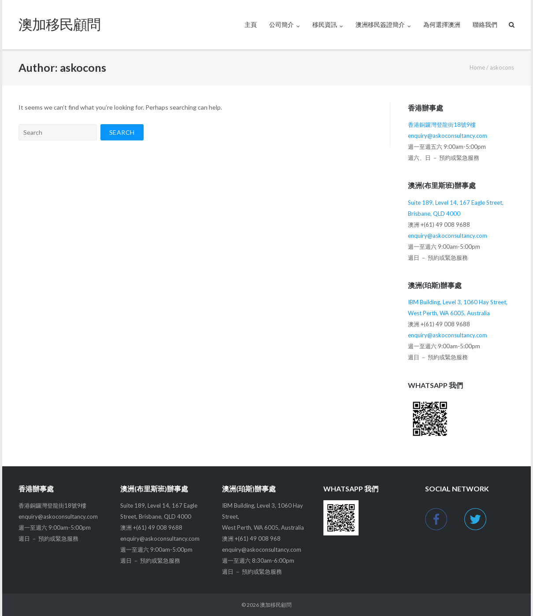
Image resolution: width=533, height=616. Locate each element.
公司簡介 (281, 24)
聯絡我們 (485, 24)
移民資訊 (324, 24)
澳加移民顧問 (276, 604)
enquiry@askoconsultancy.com (447, 135)
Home (477, 67)
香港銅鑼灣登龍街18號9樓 (442, 124)
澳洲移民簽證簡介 (380, 24)
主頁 (250, 24)
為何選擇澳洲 (441, 24)
